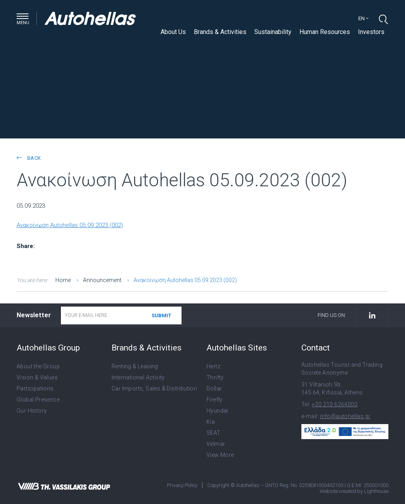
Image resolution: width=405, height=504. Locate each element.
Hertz (213, 366)
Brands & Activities (220, 32)
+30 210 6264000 (335, 404)
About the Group (38, 366)
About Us (173, 32)
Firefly (214, 399)
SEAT (213, 433)
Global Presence (38, 399)
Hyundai (217, 410)
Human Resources (324, 32)
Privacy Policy (182, 485)
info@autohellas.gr (345, 416)
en (363, 18)
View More (220, 455)
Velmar (215, 444)
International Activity (138, 377)
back (29, 158)
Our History (32, 410)
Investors (371, 32)
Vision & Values (37, 377)
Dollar (214, 388)
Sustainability (272, 32)
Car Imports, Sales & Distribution (154, 388)
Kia (210, 422)
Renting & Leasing (135, 366)
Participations (35, 388)
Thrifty (215, 377)
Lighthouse (376, 491)
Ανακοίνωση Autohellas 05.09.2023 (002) (70, 225)
